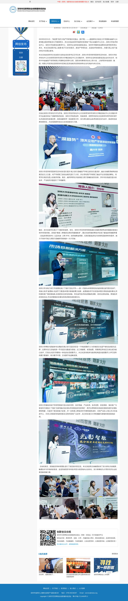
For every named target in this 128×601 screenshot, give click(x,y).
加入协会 (78, 21)
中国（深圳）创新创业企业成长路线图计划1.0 (73, 2)
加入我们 (73, 588)
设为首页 (98, 2)
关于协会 (43, 21)
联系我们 (64, 588)
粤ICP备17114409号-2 (80, 596)
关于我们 (55, 588)
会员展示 (90, 21)
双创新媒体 (103, 21)
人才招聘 (82, 588)
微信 (92, 2)
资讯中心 (55, 21)
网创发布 (21, 44)
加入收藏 (106, 2)
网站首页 (31, 21)
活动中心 (67, 21)
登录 (112, 2)
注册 (117, 2)
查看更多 (115, 554)
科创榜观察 (115, 21)
